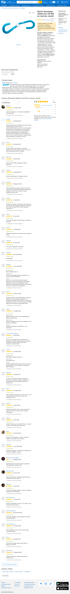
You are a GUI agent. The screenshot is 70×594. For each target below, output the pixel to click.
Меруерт (8, 264)
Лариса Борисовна (11, 510)
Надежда (8, 372)
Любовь (8, 198)
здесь (39, 30)
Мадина (8, 418)
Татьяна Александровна (12, 333)
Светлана (8, 444)
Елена (7, 142)
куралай (8, 105)
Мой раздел (45, 2)
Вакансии (17, 586)
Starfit (12, 72)
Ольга (7, 388)
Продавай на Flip (26, 5)
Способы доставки (63, 29)
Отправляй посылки (14, 5)
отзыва (47, 19)
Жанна (8, 214)
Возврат (3, 586)
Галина (8, 309)
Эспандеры (22, 8)
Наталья (8, 119)
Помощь (3, 582)
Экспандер (5, 575)
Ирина (7, 291)
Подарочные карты (62, 5)
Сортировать (5, 101)
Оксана (8, 227)
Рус (54, 2)
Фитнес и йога (15, 8)
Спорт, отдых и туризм (6, 8)
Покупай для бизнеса (38, 5)
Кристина (8, 157)
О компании (18, 582)
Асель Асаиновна (10, 497)
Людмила (8, 240)
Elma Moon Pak (10, 471)
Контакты (60, 33)
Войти (44, 1)
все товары (15, 82)
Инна (7, 431)
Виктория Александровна (12, 457)
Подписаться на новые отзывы (53, 19)
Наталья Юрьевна (10, 524)
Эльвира (8, 252)
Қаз (51, 2)
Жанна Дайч (9, 550)
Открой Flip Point (50, 5)
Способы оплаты (62, 31)
